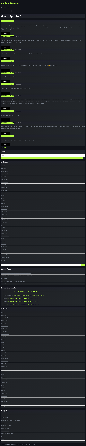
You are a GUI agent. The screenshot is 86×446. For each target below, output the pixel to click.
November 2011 (4, 247)
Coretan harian (4, 417)
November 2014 (4, 214)
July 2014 (3, 225)
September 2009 (5, 257)
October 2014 (4, 217)
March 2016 (3, 203)
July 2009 (3, 260)
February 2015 (4, 212)
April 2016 (3, 201)
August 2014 (4, 222)
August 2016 (4, 190)
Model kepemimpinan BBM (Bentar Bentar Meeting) (13, 281)
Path (2, 436)
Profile (36, 11)
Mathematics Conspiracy (7, 434)
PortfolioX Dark (21, 444)
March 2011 (3, 252)
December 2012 (4, 230)
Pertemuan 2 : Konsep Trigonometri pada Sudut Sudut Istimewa (17, 276)
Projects (3, 11)
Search (2, 263)
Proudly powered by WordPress (8, 444)
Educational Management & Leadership (10, 420)
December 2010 (4, 255)
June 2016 (3, 195)
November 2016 (4, 182)
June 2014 (3, 228)
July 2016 (3, 193)
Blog (9, 11)
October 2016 (4, 185)
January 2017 (4, 177)
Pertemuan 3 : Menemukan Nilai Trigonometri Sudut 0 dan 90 (16, 273)
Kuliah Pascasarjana (6, 425)
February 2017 (4, 174)
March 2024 (3, 168)
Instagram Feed (29, 11)
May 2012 (3, 239)
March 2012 (3, 244)
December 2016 (4, 179)
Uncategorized (4, 442)
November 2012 (4, 233)
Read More (5, 33)
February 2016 (4, 206)
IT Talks (2, 423)
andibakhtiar (18, 20)
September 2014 (5, 220)
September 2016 (5, 187)
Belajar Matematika (17, 11)
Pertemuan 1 (4, 278)
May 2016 (3, 198)
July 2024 (3, 166)
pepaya (2, 439)
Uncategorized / (4, 20)
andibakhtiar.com (10, 3)
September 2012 (5, 236)
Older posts (3, 147)
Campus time (4, 284)
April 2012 (3, 241)
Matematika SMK (5, 431)
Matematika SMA (5, 428)
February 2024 (4, 171)
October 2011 (4, 249)
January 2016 (4, 209)
